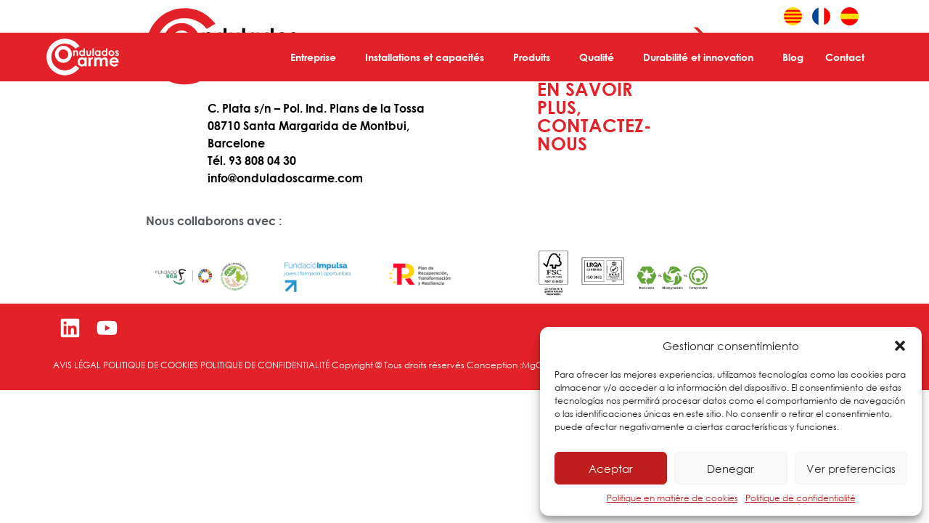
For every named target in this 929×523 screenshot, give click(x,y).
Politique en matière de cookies (672, 497)
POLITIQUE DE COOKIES (150, 365)
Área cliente (742, 17)
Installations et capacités (428, 57)
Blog (792, 57)
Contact (848, 57)
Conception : (494, 365)
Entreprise (316, 57)
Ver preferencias (851, 468)
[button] (900, 345)
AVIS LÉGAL (77, 365)
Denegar (730, 468)
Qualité (600, 57)
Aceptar (611, 468)
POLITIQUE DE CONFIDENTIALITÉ (266, 365)
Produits (535, 57)
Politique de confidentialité (800, 497)
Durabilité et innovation (702, 57)
